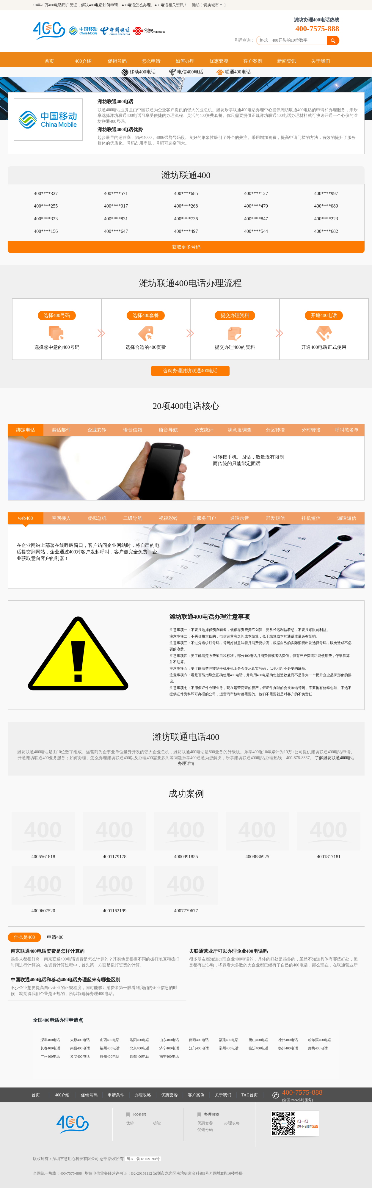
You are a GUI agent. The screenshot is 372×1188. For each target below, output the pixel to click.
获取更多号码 (186, 246)
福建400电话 (228, 1040)
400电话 (161, 5)
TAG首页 (249, 1095)
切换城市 (211, 5)
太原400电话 (80, 1040)
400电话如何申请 (103, 5)
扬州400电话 (288, 1048)
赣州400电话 (110, 1056)
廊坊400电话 (318, 1048)
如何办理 (184, 61)
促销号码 (117, 61)
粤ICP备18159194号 (143, 1158)
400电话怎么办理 (136, 5)
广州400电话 (50, 1056)
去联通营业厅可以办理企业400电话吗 (228, 951)
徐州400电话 (288, 1040)
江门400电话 (199, 1048)
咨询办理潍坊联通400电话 (190, 370)
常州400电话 (228, 1048)
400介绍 (83, 61)
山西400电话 (110, 1040)
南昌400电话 (80, 1048)
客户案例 (252, 61)
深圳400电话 (50, 1040)
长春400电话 (50, 1048)
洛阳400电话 (139, 1040)
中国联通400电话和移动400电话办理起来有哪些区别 (65, 979)
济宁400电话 (169, 1048)
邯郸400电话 (139, 1056)
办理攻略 (142, 1095)
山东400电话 (169, 1040)
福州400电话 (110, 1048)
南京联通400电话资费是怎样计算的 (47, 951)
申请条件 (116, 1095)
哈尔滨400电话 (319, 1040)
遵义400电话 (80, 1056)
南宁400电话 (169, 1056)
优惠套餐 (218, 61)
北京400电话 (139, 1048)
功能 (157, 1123)
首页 (49, 61)
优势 (130, 1123)
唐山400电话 (258, 1040)
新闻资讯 (286, 61)
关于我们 (320, 61)
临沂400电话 (258, 1048)
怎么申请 (151, 61)
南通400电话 (199, 1040)
